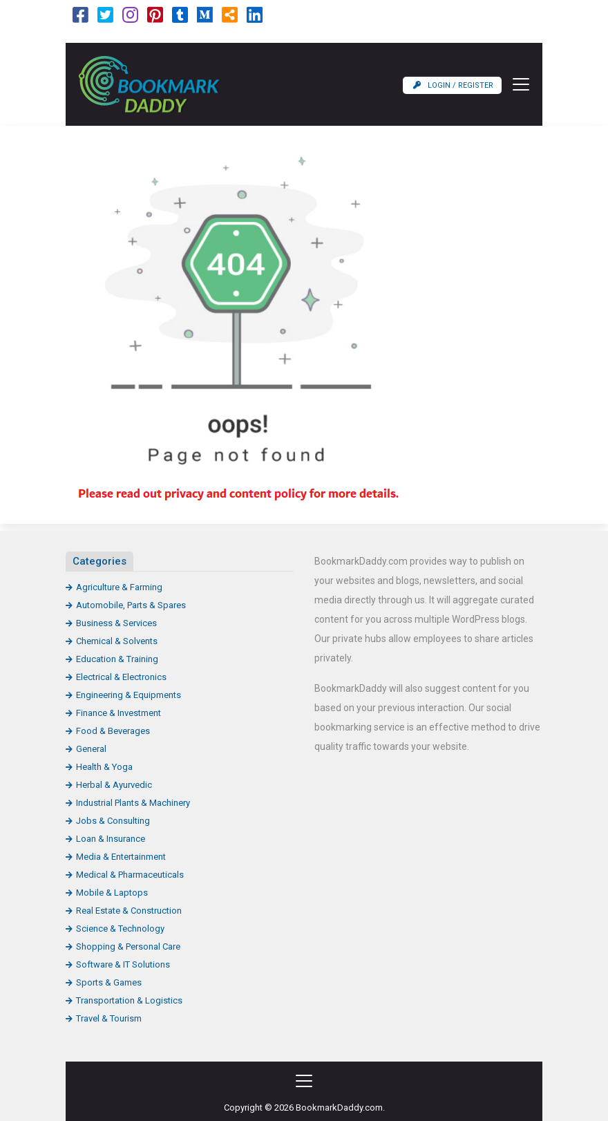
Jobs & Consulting (113, 821)
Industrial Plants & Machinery (133, 803)
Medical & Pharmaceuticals (130, 874)
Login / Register (453, 85)
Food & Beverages (113, 731)
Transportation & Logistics (129, 1000)
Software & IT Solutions (123, 964)
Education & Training (117, 659)
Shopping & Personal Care (128, 946)
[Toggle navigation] (517, 84)
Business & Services (116, 623)
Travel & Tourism (109, 1018)
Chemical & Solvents (117, 641)
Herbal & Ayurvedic (114, 785)
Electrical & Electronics (121, 677)
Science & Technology (120, 928)
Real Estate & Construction (129, 910)
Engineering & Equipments (128, 695)
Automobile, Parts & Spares (131, 605)
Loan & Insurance (110, 838)
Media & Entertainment (121, 856)
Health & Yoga (104, 767)
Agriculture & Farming (119, 587)
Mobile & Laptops (112, 892)
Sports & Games (109, 982)
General (91, 749)
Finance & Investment (118, 713)
